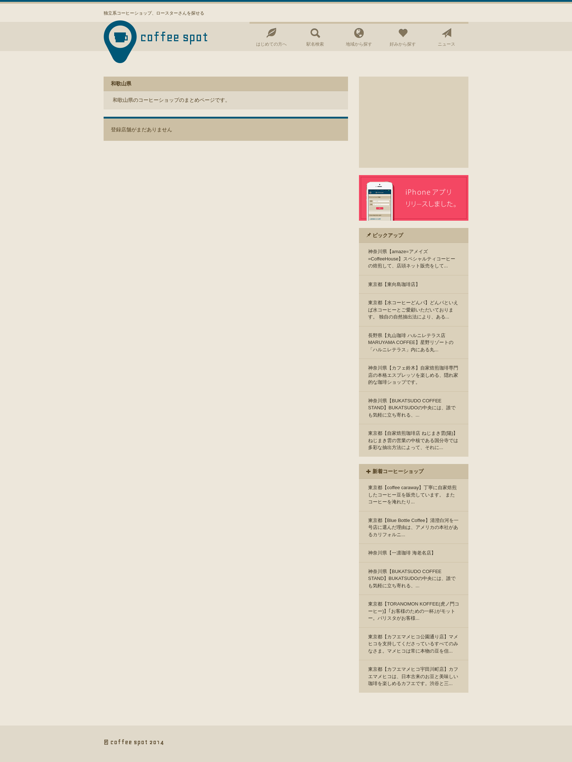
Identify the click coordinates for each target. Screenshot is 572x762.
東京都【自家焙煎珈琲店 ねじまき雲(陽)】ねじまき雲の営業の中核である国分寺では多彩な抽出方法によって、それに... (413, 440)
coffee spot (174, 37)
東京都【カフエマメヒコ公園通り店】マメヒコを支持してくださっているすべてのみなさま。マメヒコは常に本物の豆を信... (413, 644)
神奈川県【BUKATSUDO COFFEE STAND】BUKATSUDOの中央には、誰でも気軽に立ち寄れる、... (412, 408)
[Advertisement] (413, 122)
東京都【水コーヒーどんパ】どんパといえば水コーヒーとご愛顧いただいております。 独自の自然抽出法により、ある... (413, 310)
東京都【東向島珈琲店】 (394, 284)
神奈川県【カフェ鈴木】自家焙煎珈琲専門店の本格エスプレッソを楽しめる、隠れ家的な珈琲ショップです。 (413, 375)
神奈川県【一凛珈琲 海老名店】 (402, 553)
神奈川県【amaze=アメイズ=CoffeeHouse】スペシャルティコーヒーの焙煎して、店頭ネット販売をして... (411, 258)
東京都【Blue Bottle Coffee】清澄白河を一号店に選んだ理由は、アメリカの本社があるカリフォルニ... (413, 527)
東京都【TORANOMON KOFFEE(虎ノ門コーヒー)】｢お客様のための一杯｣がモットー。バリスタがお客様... (413, 611)
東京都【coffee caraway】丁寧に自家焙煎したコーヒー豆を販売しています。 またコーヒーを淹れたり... (412, 494)
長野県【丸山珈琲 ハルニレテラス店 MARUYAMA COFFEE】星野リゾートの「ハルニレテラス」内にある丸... (410, 342)
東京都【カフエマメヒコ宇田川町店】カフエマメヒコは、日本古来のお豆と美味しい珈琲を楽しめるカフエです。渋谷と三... (413, 676)
